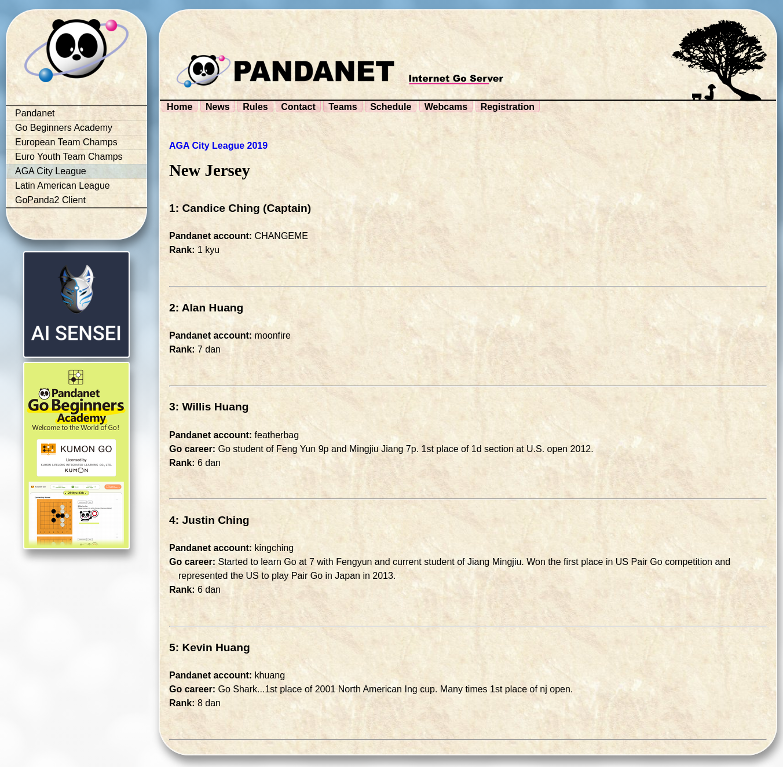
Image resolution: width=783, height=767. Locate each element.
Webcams (446, 107)
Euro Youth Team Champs (69, 157)
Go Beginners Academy (63, 128)
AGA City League (50, 171)
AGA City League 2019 (218, 146)
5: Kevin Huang (209, 647)
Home (179, 107)
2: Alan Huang (206, 308)
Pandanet (35, 113)
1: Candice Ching (214, 208)
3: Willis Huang (208, 407)
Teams (342, 107)
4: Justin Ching (209, 520)
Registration (508, 107)
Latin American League (62, 185)
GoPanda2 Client (50, 200)
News (218, 107)
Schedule (390, 107)
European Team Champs (66, 142)
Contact (298, 107)
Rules (255, 107)
